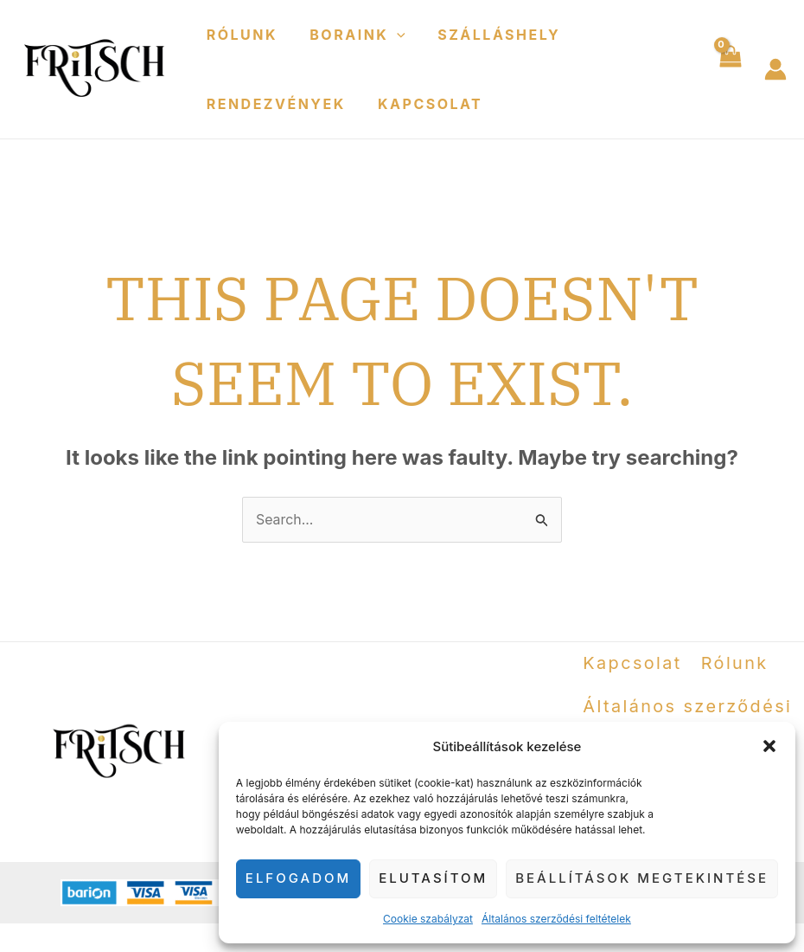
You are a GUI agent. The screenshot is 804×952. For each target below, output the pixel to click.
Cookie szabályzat (428, 918)
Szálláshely (487, 34)
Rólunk (239, 34)
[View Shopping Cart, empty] (729, 70)
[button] (769, 746)
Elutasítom (433, 878)
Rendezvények (273, 104)
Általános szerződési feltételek (556, 918)
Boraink (351, 34)
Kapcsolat (423, 104)
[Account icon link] (775, 69)
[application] (390, 34)
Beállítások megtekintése (642, 878)
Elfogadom (298, 878)
